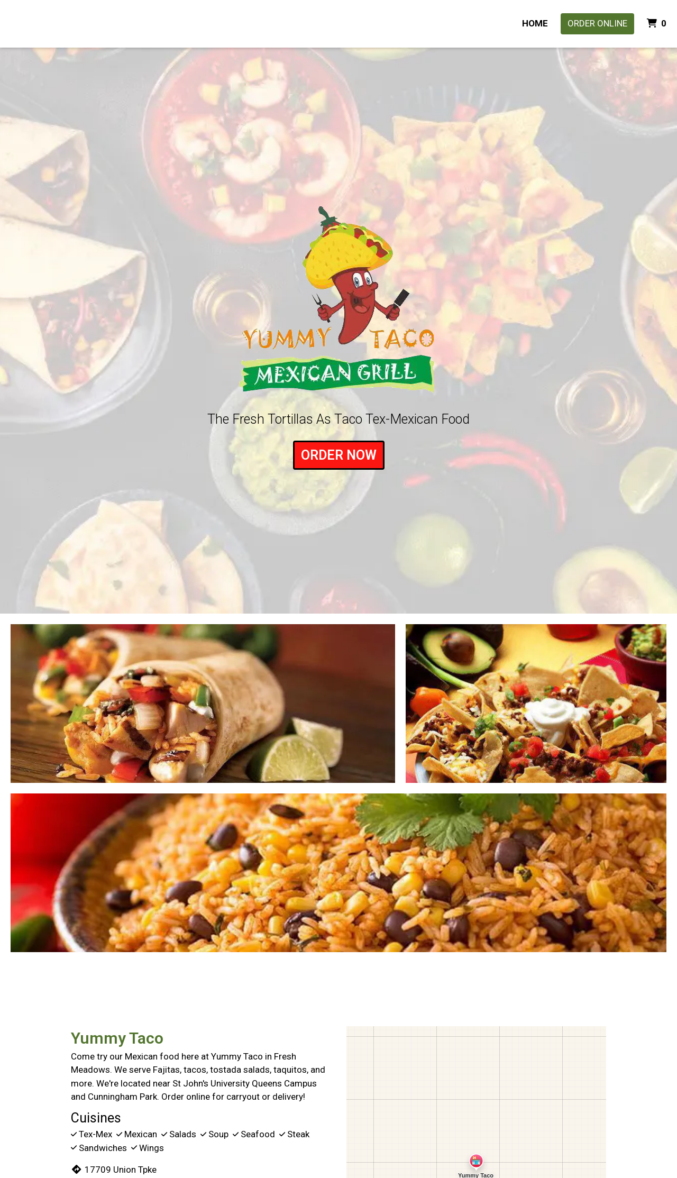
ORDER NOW (339, 455)
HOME (535, 23)
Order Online (597, 23)
